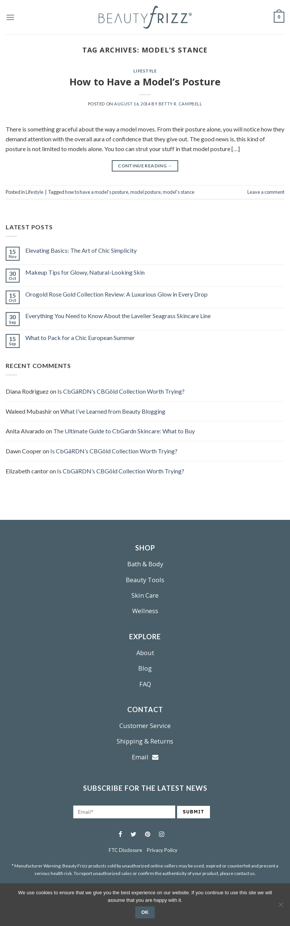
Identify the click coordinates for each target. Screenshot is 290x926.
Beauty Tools (145, 579)
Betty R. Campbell (180, 103)
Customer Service (145, 725)
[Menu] (10, 17)
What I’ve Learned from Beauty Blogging (112, 411)
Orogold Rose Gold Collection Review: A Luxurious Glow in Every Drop (116, 294)
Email (145, 757)
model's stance (178, 192)
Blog (145, 668)
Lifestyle (144, 71)
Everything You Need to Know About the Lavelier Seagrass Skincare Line (118, 315)
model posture (145, 192)
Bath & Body (145, 564)
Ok (145, 912)
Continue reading (145, 165)
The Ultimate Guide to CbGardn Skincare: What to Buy (124, 430)
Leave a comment (265, 192)
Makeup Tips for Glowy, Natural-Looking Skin (85, 272)
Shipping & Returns (145, 741)
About (145, 652)
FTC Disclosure (125, 850)
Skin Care (145, 595)
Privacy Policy (162, 850)
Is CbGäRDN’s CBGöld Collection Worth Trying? (121, 391)
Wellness (145, 610)
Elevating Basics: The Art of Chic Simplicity (81, 250)
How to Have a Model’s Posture (145, 81)
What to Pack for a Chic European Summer (80, 337)
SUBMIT (193, 812)
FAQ (145, 684)
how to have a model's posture (96, 192)
